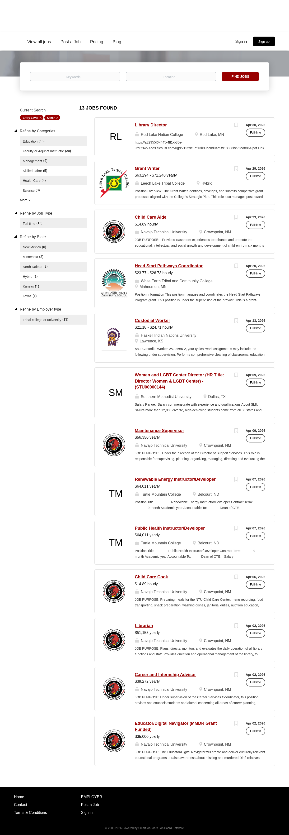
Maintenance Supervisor (159, 430)
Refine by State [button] (32, 237)
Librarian (144, 625)
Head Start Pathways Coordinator (169, 266)
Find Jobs (240, 76)
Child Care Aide (150, 217)
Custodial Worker (152, 320)
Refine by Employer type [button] (40, 309)
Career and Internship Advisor (165, 674)
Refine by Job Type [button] (35, 213)
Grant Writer (147, 168)
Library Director (151, 125)
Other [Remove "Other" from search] (51, 118)
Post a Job (90, 805)
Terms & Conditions (30, 813)
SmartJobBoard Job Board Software (161, 828)
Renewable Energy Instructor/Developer (175, 479)
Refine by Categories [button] (37, 131)
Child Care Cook (151, 577)
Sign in (241, 41)
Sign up (264, 41)
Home (19, 797)
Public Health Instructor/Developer (170, 528)
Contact (20, 805)
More (24, 200)
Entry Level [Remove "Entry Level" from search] (30, 118)
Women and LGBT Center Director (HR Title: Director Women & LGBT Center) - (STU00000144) (179, 381)
